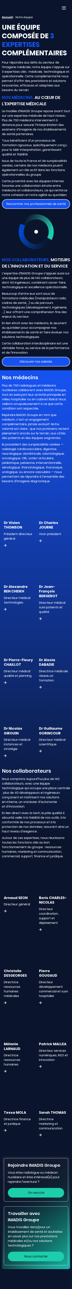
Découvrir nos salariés (36, 361)
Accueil (7, 17)
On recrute (36, 1192)
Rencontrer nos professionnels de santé (36, 204)
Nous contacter (36, 1256)
